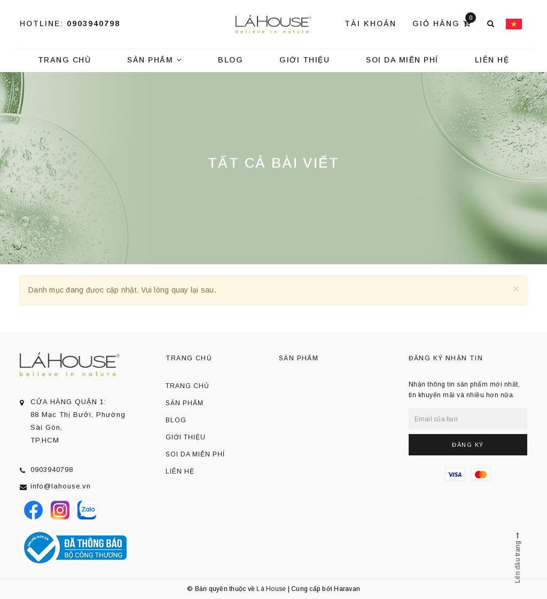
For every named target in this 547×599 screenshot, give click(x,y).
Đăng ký (468, 445)
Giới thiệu (304, 60)
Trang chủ (64, 60)
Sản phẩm (154, 60)
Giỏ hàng (444, 23)
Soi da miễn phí (402, 60)
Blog (230, 60)
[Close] (516, 288)
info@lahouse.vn (60, 486)
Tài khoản (370, 23)
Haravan (347, 589)
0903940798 (93, 23)
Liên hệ (492, 60)
